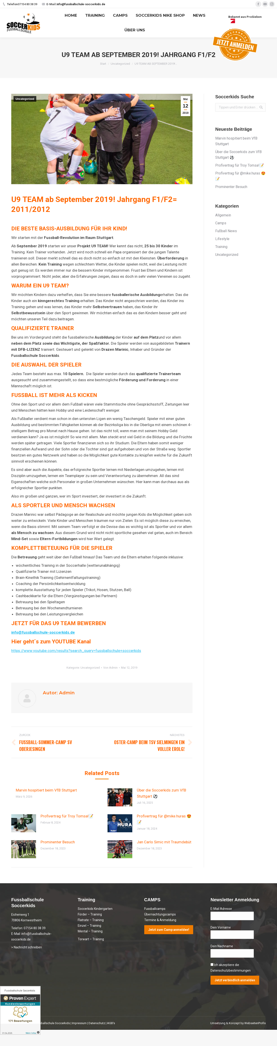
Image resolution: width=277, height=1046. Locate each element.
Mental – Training (90, 931)
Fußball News (226, 231)
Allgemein (223, 215)
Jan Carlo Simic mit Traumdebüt (164, 842)
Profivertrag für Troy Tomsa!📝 (67, 816)
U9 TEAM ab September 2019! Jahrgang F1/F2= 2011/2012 (94, 204)
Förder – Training (90, 914)
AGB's (111, 1023)
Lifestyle (222, 239)
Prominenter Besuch (58, 842)
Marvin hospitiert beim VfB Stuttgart (46, 790)
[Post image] (120, 797)
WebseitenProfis (255, 1023)
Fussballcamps (154, 909)
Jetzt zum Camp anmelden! (168, 929)
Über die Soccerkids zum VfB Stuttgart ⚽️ (161, 793)
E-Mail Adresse (221, 909)
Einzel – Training (89, 925)
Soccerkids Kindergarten (95, 909)
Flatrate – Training (91, 920)
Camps (220, 223)
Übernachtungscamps (160, 914)
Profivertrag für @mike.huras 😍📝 (164, 819)
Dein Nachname (222, 946)
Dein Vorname (221, 927)
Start (103, 63)
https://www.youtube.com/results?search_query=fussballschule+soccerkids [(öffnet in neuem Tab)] (76, 650)
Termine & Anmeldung (160, 920)
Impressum (79, 1023)
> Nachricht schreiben (26, 947)
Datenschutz (97, 1023)
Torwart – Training (91, 939)
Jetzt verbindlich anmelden (235, 980)
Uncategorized (120, 63)
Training (221, 247)
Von (110, 667)
